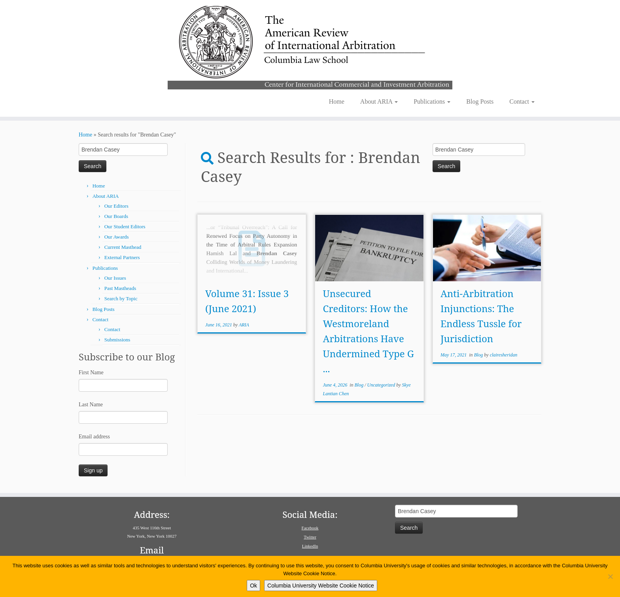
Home (336, 101)
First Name (91, 372)
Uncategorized (382, 385)
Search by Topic (121, 298)
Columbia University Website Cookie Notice (320, 585)
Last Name (91, 404)
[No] (610, 576)
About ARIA (379, 101)
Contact (522, 101)
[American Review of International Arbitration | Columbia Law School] (310, 46)
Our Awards (116, 237)
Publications (432, 101)
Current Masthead (123, 247)
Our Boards (116, 216)
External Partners (122, 257)
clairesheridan (504, 355)
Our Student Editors (125, 226)
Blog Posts (479, 101)
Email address (94, 437)
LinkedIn (310, 546)
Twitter (310, 536)
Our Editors (116, 206)
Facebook (310, 527)
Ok (253, 585)
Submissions (117, 340)
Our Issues (115, 278)
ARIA (244, 325)
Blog (360, 385)
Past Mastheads (120, 288)
